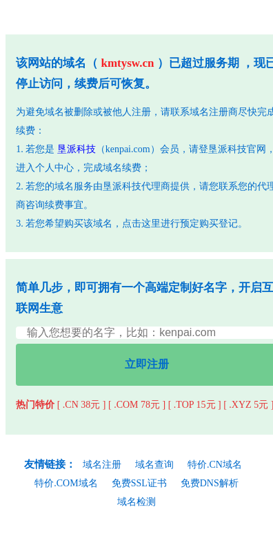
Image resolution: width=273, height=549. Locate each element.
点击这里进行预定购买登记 (180, 223)
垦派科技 (76, 149)
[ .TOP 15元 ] (194, 405)
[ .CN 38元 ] (81, 405)
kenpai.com (127, 149)
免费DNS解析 (210, 483)
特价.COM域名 (65, 483)
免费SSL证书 (139, 483)
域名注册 (102, 464)
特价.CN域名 (215, 464)
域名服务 (73, 186)
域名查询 (154, 464)
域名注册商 (214, 112)
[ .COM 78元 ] (136, 405)
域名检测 (136, 502)
